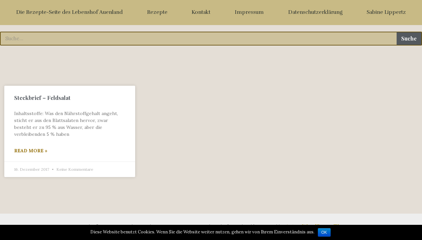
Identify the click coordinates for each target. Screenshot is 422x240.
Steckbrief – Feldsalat (42, 97)
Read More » (30, 151)
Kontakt (201, 12)
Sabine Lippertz (386, 12)
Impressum (249, 12)
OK (324, 232)
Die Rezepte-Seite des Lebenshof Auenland (69, 12)
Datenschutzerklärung (315, 12)
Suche (409, 38)
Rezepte (157, 12)
